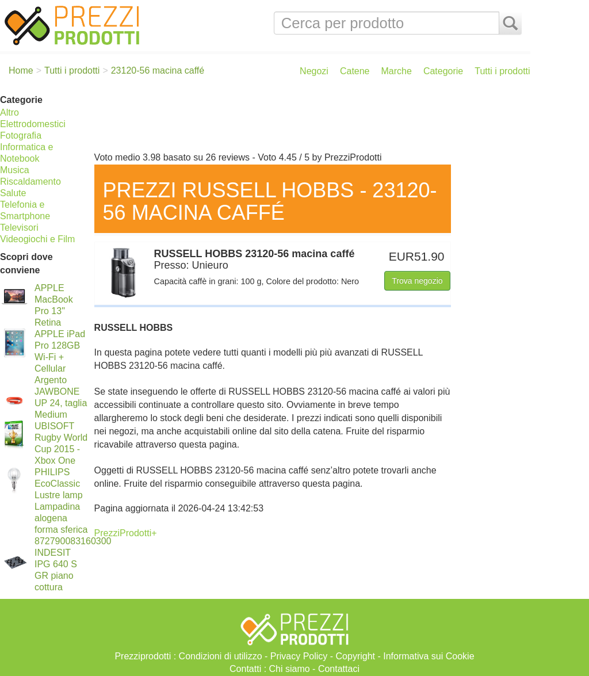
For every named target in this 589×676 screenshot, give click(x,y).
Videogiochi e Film (37, 239)
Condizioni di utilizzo (220, 656)
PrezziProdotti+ (125, 533)
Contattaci (338, 669)
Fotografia (20, 135)
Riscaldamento (30, 181)
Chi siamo (289, 669)
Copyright (355, 656)
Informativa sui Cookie (428, 656)
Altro (9, 112)
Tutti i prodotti (502, 71)
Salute (13, 193)
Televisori (19, 227)
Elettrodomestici (33, 124)
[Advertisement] (309, 120)
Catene (355, 71)
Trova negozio (417, 280)
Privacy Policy (299, 656)
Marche (396, 71)
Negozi (314, 71)
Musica (14, 170)
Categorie (443, 71)
